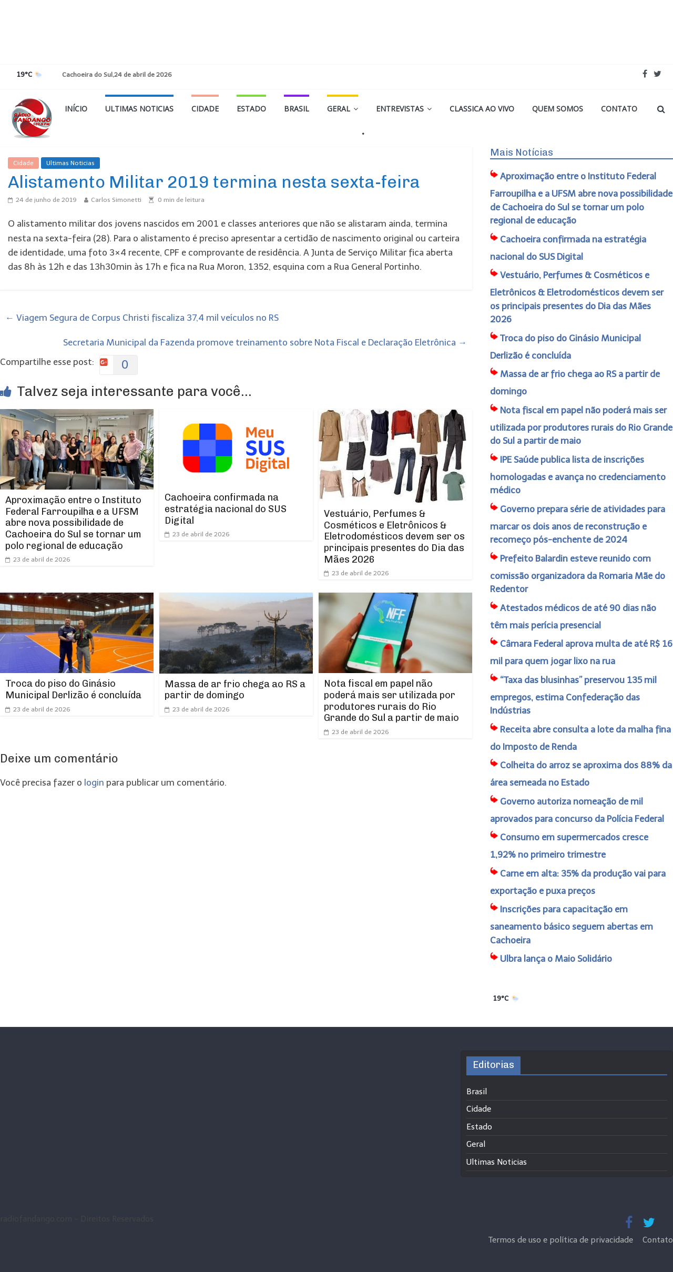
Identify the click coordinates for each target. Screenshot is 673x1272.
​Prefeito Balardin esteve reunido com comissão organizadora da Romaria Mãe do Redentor (577, 574)
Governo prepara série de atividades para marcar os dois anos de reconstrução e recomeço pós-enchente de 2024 (577, 524)
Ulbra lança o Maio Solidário (556, 958)
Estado (251, 109)
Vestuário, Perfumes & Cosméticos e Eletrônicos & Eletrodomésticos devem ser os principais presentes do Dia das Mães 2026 (394, 536)
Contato (619, 109)
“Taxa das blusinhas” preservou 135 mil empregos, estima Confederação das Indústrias (573, 695)
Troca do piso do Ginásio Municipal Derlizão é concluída (73, 689)
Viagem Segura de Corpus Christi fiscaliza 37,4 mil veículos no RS (142, 317)
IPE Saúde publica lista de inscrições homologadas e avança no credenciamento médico (578, 475)
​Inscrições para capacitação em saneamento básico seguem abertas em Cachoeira (571, 924)
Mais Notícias (521, 152)
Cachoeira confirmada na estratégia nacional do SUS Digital (226, 509)
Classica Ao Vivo (482, 109)
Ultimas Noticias (139, 109)
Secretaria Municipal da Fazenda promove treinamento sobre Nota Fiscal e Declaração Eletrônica (265, 342)
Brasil (296, 109)
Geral (338, 109)
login (94, 782)
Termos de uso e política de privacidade (561, 1240)
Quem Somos (557, 109)
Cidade (205, 109)
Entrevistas (400, 109)
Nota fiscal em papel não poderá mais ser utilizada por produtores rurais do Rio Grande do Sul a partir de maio (391, 701)
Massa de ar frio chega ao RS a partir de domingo (235, 689)
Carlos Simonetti (116, 199)
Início (76, 109)
